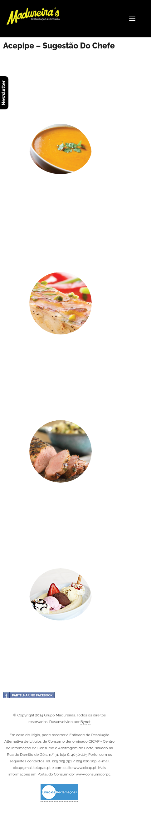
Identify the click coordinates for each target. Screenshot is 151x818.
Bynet (85, 722)
